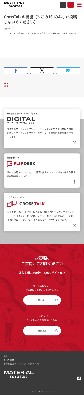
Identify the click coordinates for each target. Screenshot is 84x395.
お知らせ (21, 33)
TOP (9, 33)
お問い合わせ (63, 5)
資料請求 (70, 5)
